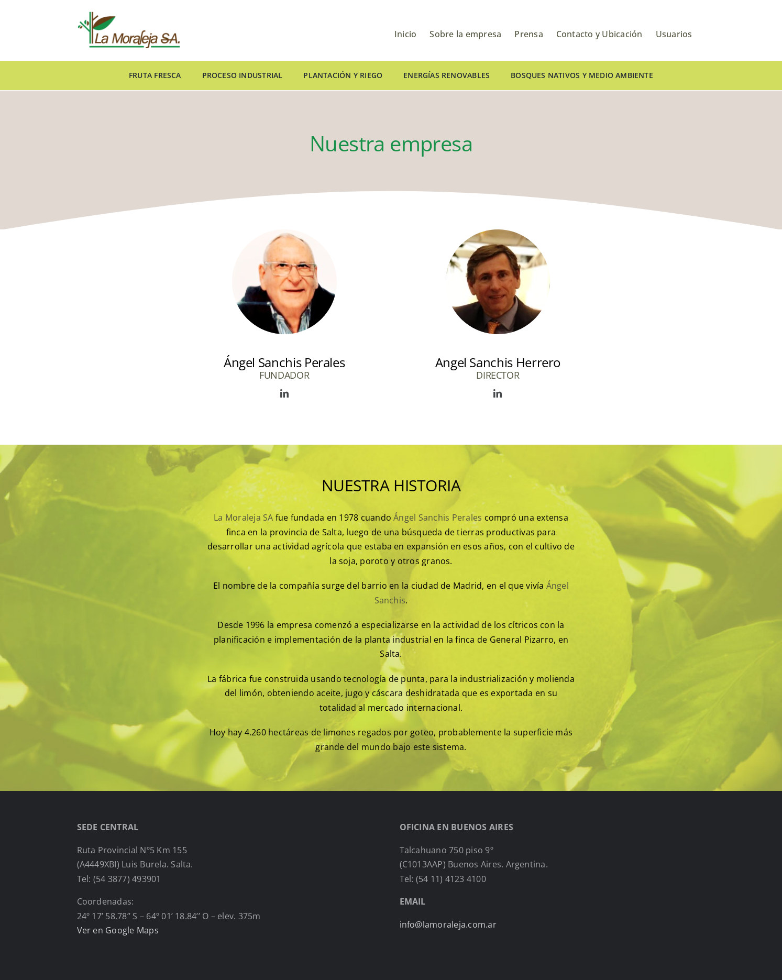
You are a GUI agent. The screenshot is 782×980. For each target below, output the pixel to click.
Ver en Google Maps (118, 930)
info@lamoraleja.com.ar (448, 924)
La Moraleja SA (243, 517)
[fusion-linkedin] (284, 393)
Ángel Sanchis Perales (437, 517)
